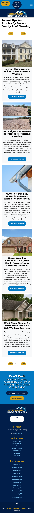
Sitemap (17, 453)
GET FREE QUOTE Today (17, 393)
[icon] (17, 503)
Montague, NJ (17, 467)
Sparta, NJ (17, 473)
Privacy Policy (17, 448)
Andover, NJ (17, 470)
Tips (17, 446)
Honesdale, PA (17, 494)
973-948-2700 (17, 398)
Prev (11, 33)
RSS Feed (17, 455)
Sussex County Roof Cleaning (17, 508)
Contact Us (5, 3)
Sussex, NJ (17, 485)
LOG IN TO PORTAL (17, 5)
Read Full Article (17, 96)
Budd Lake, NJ (17, 479)
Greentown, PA (17, 491)
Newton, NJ (17, 464)
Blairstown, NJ (17, 476)
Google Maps (17, 441)
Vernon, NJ (17, 488)
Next (23, 33)
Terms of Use (17, 450)
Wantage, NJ (17, 482)
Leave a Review (17, 443)
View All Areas (17, 498)
